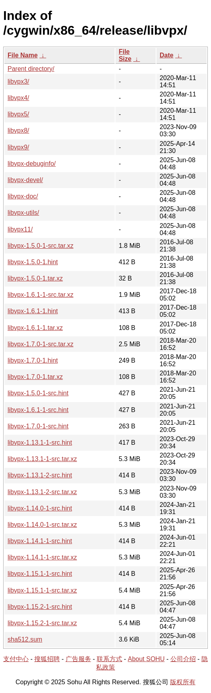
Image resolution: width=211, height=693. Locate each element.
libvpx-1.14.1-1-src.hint (40, 541)
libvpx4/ (18, 97)
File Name (23, 55)
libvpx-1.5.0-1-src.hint (38, 393)
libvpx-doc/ (23, 196)
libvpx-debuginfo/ (32, 163)
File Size (125, 55)
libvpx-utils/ (23, 212)
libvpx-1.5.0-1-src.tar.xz (40, 245)
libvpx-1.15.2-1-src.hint (40, 606)
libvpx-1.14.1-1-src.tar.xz (42, 557)
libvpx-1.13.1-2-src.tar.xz (42, 492)
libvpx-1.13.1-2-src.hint (40, 475)
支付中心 (16, 659)
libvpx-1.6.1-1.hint (33, 311)
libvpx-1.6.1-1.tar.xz (35, 327)
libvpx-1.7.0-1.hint (33, 360)
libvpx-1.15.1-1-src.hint (40, 573)
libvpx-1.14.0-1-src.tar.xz (42, 524)
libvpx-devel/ (25, 180)
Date (167, 55)
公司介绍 (183, 659)
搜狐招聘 (47, 659)
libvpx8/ (18, 130)
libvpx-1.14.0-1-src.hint (40, 508)
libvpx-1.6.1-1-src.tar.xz (40, 294)
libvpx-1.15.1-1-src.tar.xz (42, 590)
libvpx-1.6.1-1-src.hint (38, 409)
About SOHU (146, 659)
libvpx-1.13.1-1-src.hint (40, 442)
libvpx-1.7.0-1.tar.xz (35, 376)
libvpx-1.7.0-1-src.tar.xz (40, 344)
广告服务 (78, 659)
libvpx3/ (18, 81)
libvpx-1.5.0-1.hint (33, 262)
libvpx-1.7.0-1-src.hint (38, 426)
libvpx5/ (18, 114)
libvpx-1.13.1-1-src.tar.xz (42, 458)
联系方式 (109, 659)
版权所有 (182, 682)
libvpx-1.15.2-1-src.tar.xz (42, 623)
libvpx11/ (20, 229)
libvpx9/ (18, 147)
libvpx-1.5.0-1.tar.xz (35, 278)
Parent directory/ (31, 68)
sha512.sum (25, 639)
